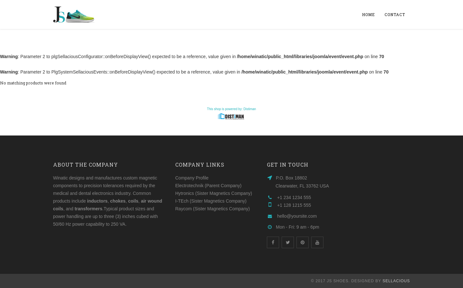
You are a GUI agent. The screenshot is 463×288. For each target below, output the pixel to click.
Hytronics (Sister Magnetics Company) (213, 193)
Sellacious (396, 281)
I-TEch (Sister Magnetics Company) (211, 201)
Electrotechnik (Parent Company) (208, 185)
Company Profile (192, 177)
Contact (395, 14)
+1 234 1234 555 (294, 197)
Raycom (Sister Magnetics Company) (212, 208)
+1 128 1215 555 (294, 205)
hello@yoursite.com (297, 216)
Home (368, 14)
